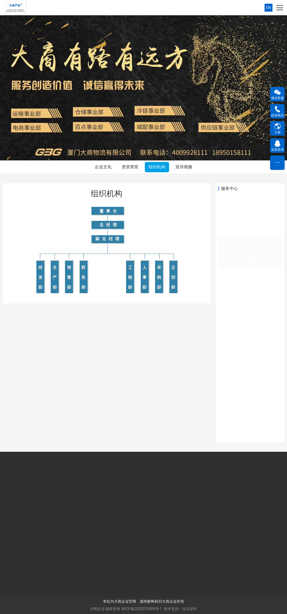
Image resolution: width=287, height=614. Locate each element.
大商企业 (97, 609)
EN (268, 8)
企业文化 (103, 166)
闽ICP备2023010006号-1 (141, 609)
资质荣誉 (130, 166)
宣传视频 (183, 166)
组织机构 (157, 166)
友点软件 (189, 609)
